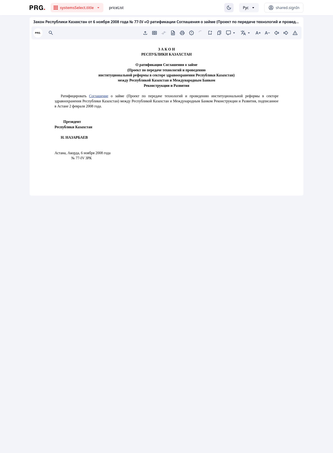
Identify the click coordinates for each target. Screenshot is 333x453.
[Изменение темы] (229, 7)
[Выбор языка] (249, 7)
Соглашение (98, 96)
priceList (116, 7)
